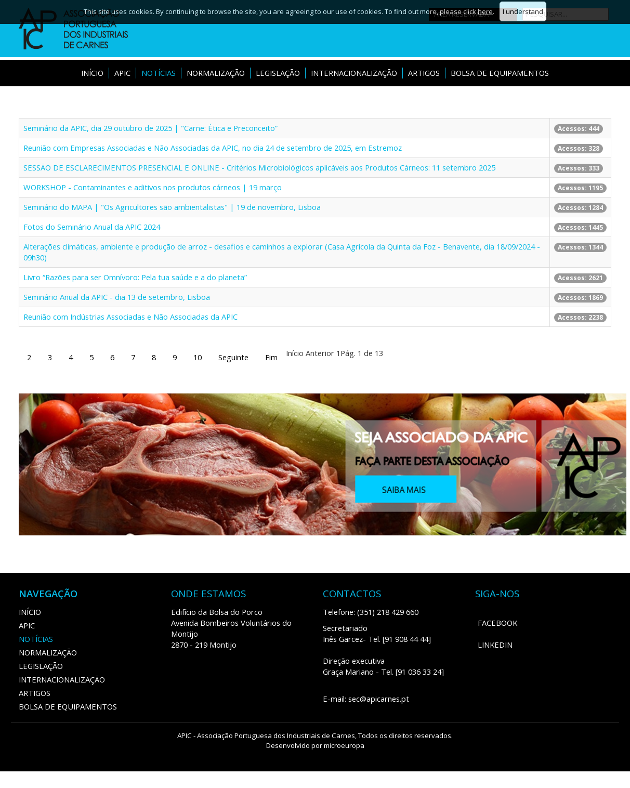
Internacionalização (354, 73)
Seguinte (233, 357)
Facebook (497, 623)
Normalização (216, 73)
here (485, 11)
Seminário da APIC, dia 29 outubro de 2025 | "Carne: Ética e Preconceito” (150, 128)
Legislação (278, 73)
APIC (122, 73)
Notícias (158, 73)
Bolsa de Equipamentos (500, 73)
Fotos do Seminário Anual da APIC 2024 (91, 226)
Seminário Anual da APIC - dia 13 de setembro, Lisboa (116, 297)
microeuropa (344, 745)
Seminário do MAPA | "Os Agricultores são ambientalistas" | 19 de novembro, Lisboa (172, 207)
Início (92, 73)
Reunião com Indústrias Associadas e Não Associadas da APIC (130, 316)
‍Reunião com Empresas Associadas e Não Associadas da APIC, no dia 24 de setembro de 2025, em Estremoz (212, 147)
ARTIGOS (424, 73)
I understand (523, 11)
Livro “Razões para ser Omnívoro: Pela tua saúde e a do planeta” (135, 277)
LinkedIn (495, 644)
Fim (271, 357)
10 (197, 357)
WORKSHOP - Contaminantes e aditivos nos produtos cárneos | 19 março (152, 187)
